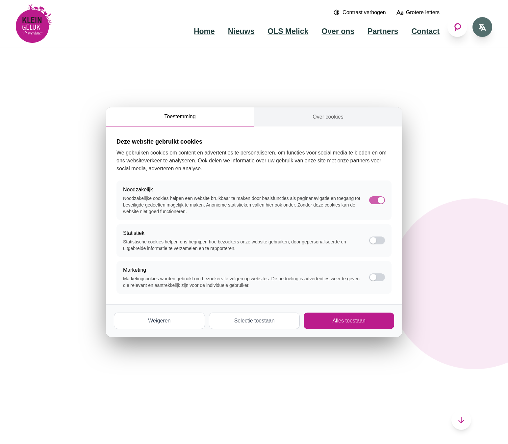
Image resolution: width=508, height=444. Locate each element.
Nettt (93, 429)
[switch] (377, 240)
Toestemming (179, 116)
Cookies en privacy (132, 429)
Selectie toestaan (254, 320)
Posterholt (219, 345)
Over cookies (328, 117)
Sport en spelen (152, 345)
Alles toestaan (349, 320)
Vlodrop (217, 363)
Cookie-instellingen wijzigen (197, 429)
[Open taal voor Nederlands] (482, 27)
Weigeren (159, 320)
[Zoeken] (457, 27)
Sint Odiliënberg (226, 354)
